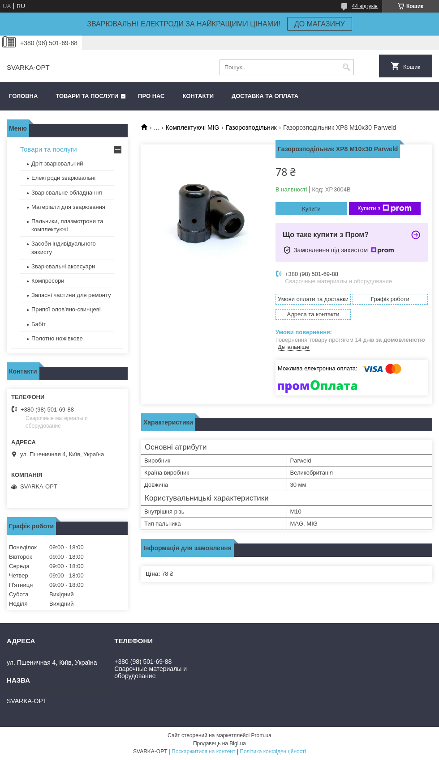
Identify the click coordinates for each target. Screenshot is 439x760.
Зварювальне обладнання (66, 192)
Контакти (198, 96)
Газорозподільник (251, 127)
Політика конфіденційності (273, 751)
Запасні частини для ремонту (71, 295)
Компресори (48, 280)
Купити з (384, 208)
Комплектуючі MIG (193, 127)
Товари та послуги (87, 96)
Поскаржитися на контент (203, 751)
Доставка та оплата (265, 96)
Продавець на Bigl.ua (219, 743)
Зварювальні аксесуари (63, 266)
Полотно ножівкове (57, 338)
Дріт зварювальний (57, 163)
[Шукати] (346, 67)
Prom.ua (261, 735)
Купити (311, 208)
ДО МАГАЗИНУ (319, 24)
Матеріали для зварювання (68, 207)
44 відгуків (365, 6)
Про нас (151, 96)
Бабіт (38, 324)
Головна (23, 96)
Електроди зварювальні (63, 177)
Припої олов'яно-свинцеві (66, 309)
